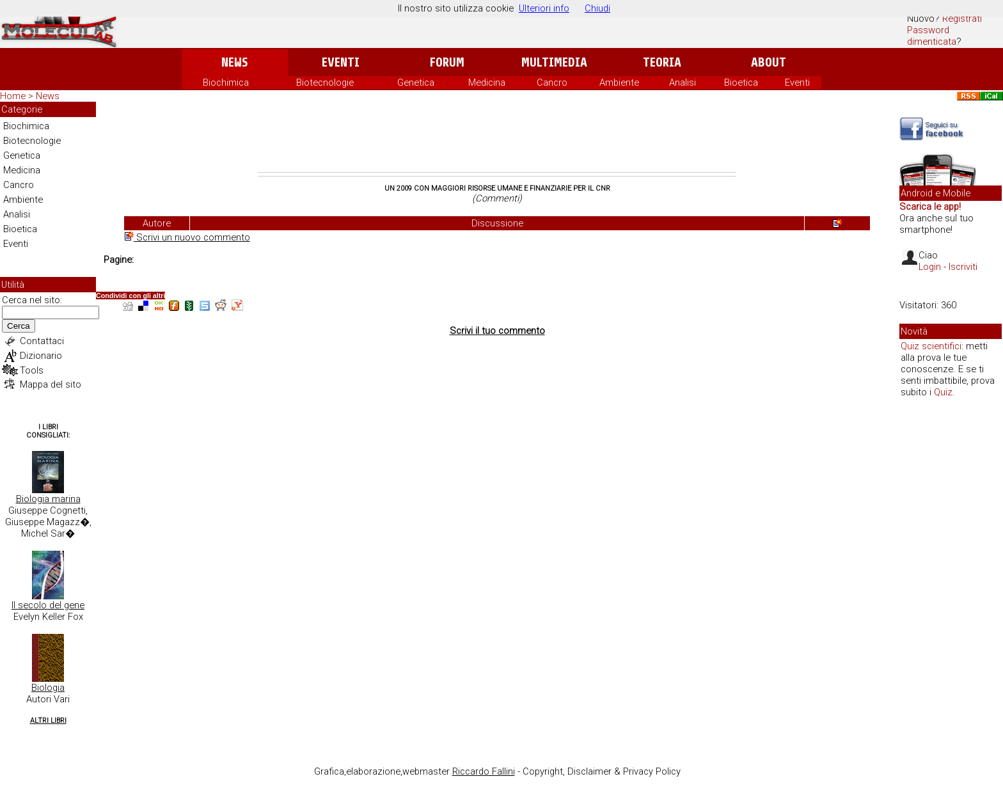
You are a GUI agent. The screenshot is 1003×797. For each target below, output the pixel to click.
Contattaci (42, 341)
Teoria (662, 62)
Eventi (340, 62)
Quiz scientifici (931, 346)
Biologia (48, 687)
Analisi (682, 82)
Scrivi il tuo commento (497, 330)
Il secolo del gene (48, 605)
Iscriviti (963, 266)
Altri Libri (48, 720)
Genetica (415, 82)
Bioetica (741, 82)
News (234, 62)
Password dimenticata (931, 35)
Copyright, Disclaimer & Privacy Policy (602, 771)
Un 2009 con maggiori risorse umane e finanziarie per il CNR (497, 188)
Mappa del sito (50, 384)
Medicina (486, 82)
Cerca (18, 326)
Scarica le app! (930, 206)
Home (13, 96)
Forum (446, 62)
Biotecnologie (325, 82)
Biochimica (226, 82)
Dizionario (41, 355)
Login (930, 266)
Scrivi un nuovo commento (187, 237)
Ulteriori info (544, 8)
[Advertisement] (497, 137)
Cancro (552, 82)
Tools (31, 370)
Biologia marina (48, 499)
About (768, 62)
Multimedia (554, 62)
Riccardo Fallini (483, 771)
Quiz (943, 392)
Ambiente (619, 82)
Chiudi (597, 8)
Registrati (962, 18)
